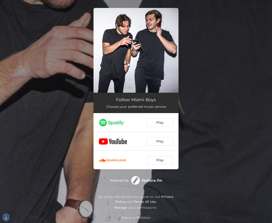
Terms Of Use (145, 202)
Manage (120, 207)
